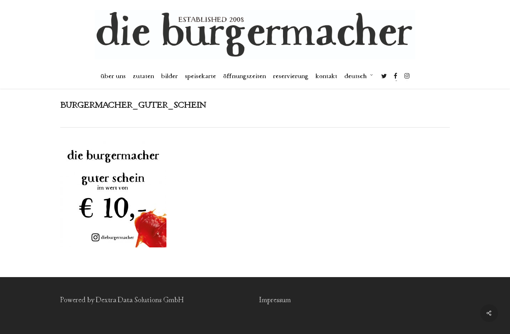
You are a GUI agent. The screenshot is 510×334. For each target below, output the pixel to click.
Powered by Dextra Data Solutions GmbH (122, 300)
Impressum (275, 300)
